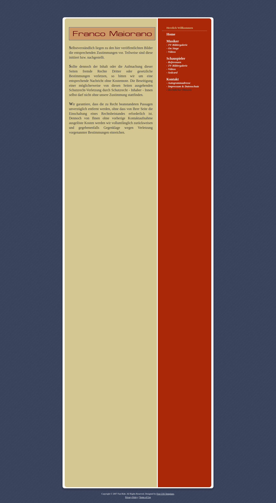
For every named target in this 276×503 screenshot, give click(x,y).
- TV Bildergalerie (176, 44)
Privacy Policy (131, 497)
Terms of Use (145, 497)
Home (170, 34)
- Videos (171, 51)
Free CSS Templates (165, 494)
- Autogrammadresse (178, 83)
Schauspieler (175, 58)
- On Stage (172, 48)
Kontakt (172, 79)
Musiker (172, 41)
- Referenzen (173, 62)
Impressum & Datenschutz (183, 86)
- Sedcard (171, 72)
